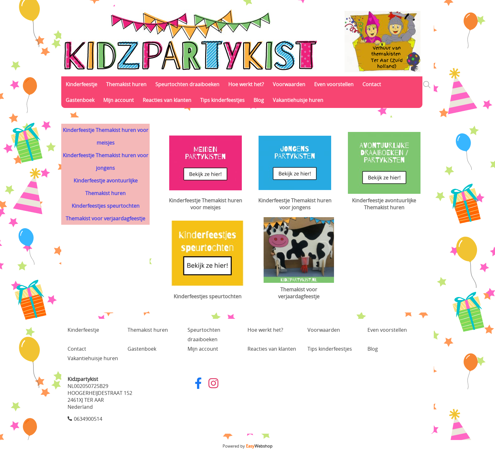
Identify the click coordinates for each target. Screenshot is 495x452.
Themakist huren (126, 84)
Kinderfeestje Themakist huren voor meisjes (105, 136)
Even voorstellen (334, 84)
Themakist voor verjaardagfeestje (105, 218)
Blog (258, 100)
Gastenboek (80, 100)
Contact (371, 84)
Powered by (247, 446)
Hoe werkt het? (246, 84)
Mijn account (118, 100)
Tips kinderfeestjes (222, 100)
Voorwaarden (289, 84)
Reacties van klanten (167, 100)
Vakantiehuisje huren (298, 100)
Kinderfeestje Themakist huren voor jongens (105, 161)
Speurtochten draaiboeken (187, 84)
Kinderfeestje (81, 84)
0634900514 (88, 418)
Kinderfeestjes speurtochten (106, 205)
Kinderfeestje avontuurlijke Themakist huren (106, 187)
